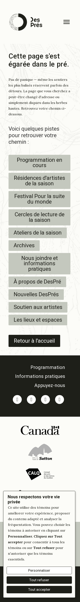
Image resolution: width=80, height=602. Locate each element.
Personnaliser (39, 570)
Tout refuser (39, 580)
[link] (38, 367)
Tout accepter (39, 589)
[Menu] (66, 22)
